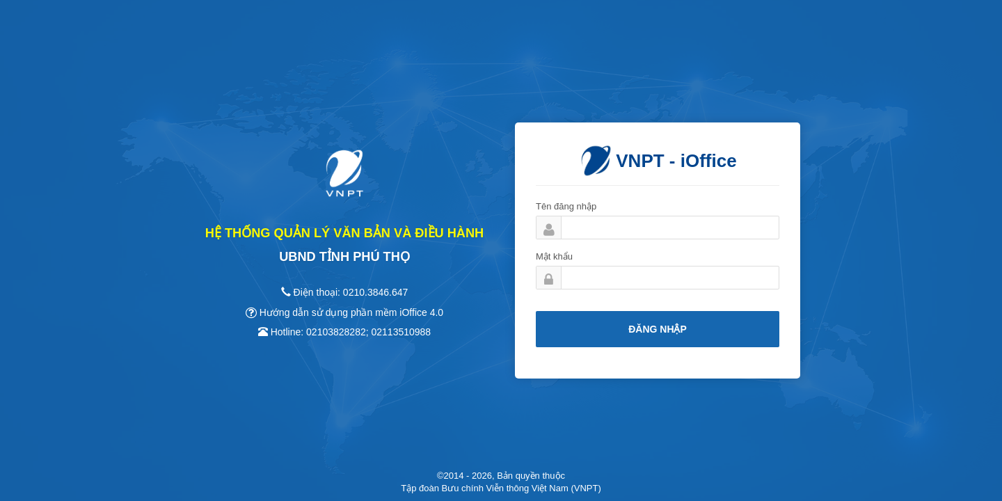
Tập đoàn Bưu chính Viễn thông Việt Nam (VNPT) (501, 488)
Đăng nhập (657, 329)
